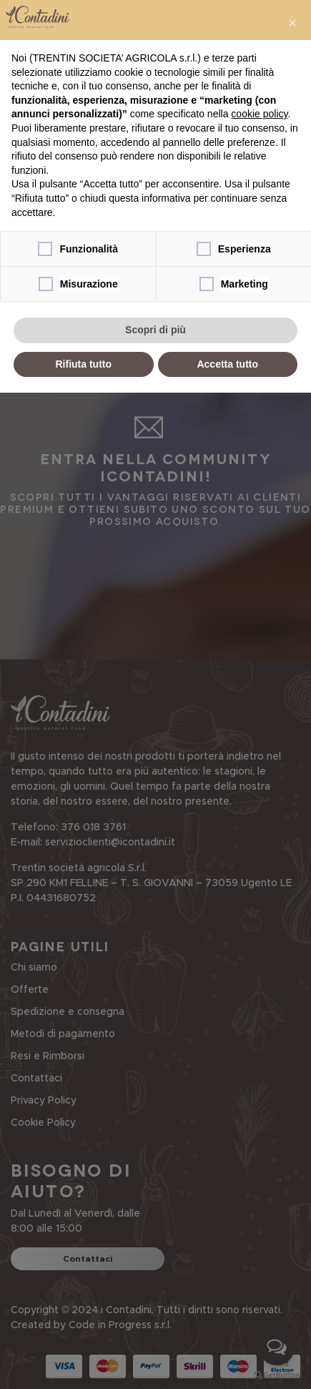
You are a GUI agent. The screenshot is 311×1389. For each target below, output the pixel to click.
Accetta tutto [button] (227, 364)
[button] (292, 22)
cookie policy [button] (259, 113)
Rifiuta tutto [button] (83, 364)
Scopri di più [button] (155, 329)
